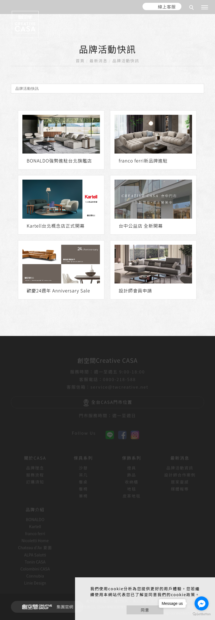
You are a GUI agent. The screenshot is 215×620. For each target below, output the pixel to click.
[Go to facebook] (202, 603)
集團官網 (46, 607)
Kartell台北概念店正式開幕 (56, 225)
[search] (192, 8)
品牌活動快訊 (125, 60)
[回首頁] (25, 24)
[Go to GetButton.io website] (202, 614)
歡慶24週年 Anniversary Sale (58, 290)
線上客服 (167, 7)
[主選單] (204, 7)
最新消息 (99, 60)
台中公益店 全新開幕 (141, 225)
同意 (145, 610)
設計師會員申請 (135, 290)
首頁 (80, 60)
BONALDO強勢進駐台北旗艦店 (59, 160)
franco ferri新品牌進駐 (143, 160)
